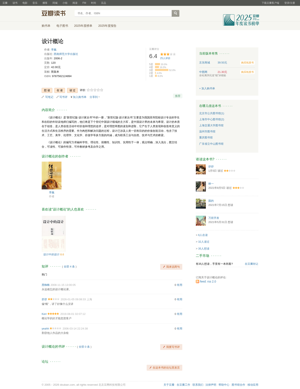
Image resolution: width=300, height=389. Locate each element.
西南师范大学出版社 (66, 54)
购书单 (46, 25)
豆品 (103, 2)
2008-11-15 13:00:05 (63, 284)
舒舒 (44, 299)
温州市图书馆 (207, 131)
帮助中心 (224, 384)
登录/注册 (289, 2)
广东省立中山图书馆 (211, 143)
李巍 (53, 49)
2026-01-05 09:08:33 (73, 299)
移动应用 (253, 384)
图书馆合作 (238, 384)
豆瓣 (5, 2)
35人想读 (203, 248)
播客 (45, 2)
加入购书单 (79, 97)
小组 (65, 2)
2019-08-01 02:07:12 (73, 314)
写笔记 (49, 97)
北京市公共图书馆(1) (211, 113)
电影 (25, 2)
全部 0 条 (84, 346)
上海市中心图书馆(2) (211, 119)
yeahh (45, 328)
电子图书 (62, 25)
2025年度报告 (107, 25)
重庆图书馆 (206, 137)
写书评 (63, 97)
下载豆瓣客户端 (270, 2)
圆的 (211, 200)
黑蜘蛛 (46, 284)
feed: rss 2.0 (208, 281)
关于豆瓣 (169, 384)
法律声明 (210, 384)
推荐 (177, 96)
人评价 (165, 58)
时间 (93, 2)
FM (84, 2)
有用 (179, 284)
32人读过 (203, 241)
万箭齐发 (213, 217)
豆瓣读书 (57, 14)
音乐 (35, 2)
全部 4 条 (69, 266)
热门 (44, 274)
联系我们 (197, 384)
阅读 (75, 2)
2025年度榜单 (83, 25)
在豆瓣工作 (183, 384)
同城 (55, 2)
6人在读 (203, 235)
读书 (15, 2)
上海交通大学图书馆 (211, 125)
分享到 (94, 97)
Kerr (44, 314)
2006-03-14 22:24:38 (75, 328)
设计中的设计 (51, 254)
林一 (211, 183)
